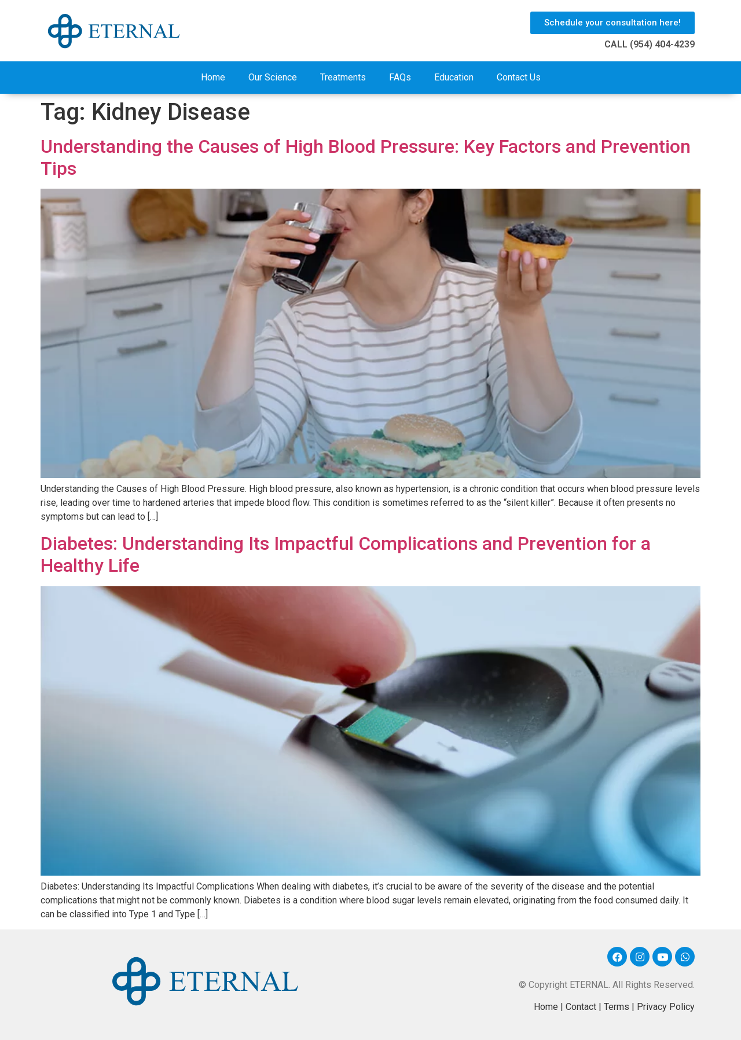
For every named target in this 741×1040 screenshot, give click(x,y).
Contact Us (519, 77)
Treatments (343, 77)
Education (454, 77)
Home (213, 77)
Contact (581, 1006)
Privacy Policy (666, 1006)
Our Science (272, 77)
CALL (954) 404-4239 (649, 44)
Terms (616, 1006)
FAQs (400, 77)
